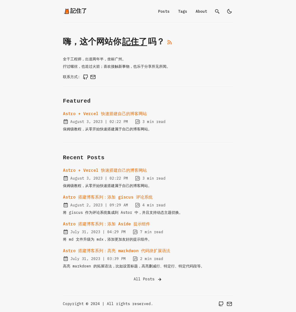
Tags (182, 11)
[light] (229, 11)
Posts (164, 11)
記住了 (75, 11)
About (201, 11)
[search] (217, 11)
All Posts (148, 279)
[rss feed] (170, 44)
